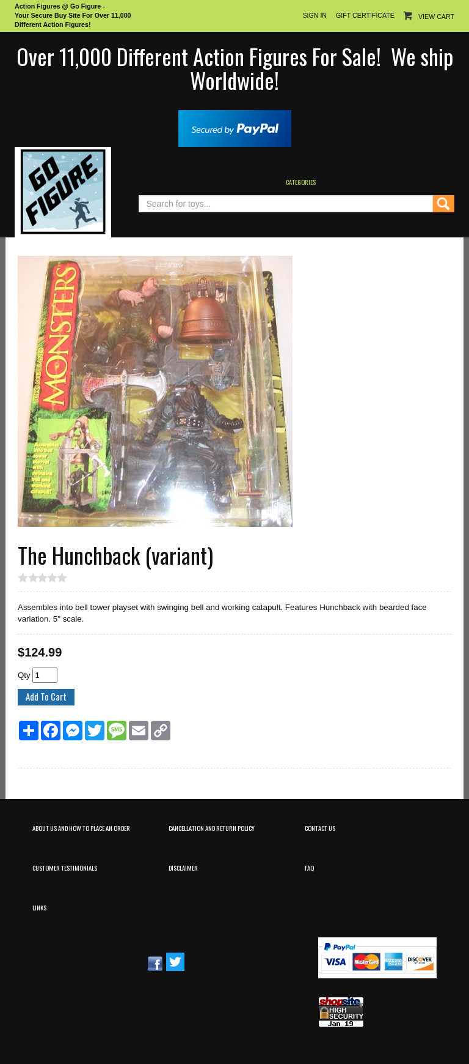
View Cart (436, 16)
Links (39, 907)
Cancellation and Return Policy (212, 828)
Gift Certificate (365, 15)
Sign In (314, 15)
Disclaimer (183, 867)
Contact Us (320, 828)
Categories (301, 182)
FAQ (309, 867)
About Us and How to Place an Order (81, 828)
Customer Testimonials (64, 867)
